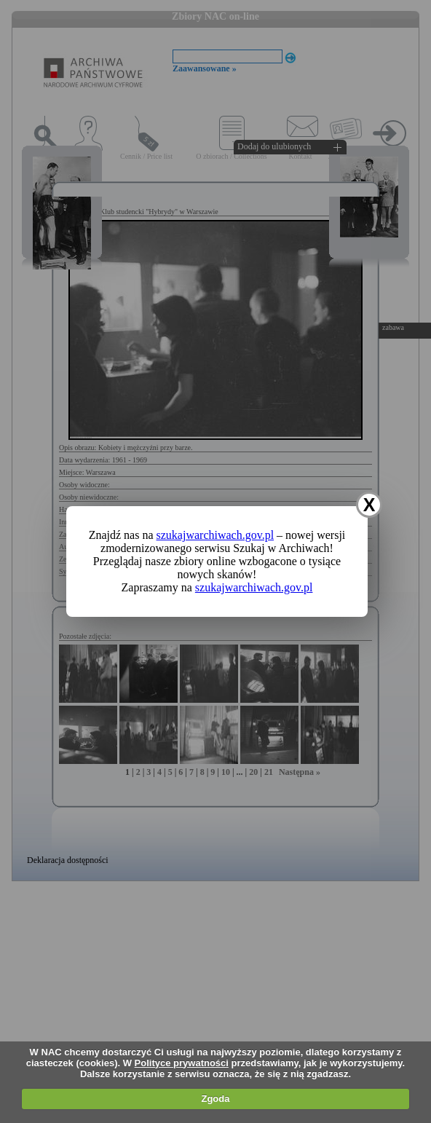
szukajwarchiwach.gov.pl (215, 535)
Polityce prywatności (182, 1062)
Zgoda (215, 1098)
